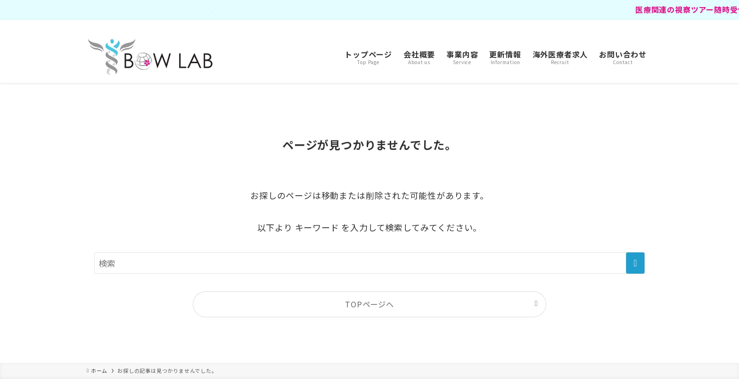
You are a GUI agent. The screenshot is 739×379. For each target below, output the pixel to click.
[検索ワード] (369, 263)
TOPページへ (369, 304)
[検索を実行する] (635, 263)
